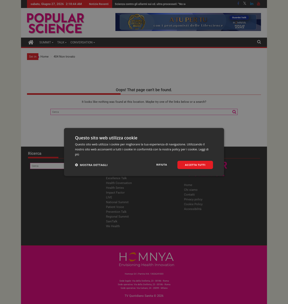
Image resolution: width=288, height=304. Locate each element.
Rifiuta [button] (159, 164)
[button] (91, 165)
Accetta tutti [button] (194, 165)
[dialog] (144, 152)
